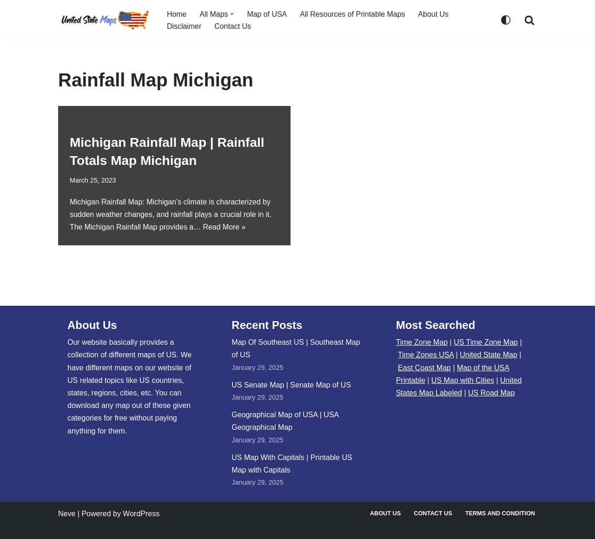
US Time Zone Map (486, 342)
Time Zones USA (426, 355)
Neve (66, 514)
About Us (434, 14)
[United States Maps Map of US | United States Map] (104, 20)
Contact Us (233, 26)
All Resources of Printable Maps (353, 14)
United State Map (488, 355)
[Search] (529, 20)
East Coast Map (424, 368)
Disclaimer (184, 26)
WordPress (141, 514)
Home (177, 14)
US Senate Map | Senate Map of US (291, 385)
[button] (232, 14)
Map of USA (267, 14)
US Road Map (491, 393)
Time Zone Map (422, 342)
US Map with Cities (462, 380)
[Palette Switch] (505, 20)
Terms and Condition (500, 513)
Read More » (225, 227)
